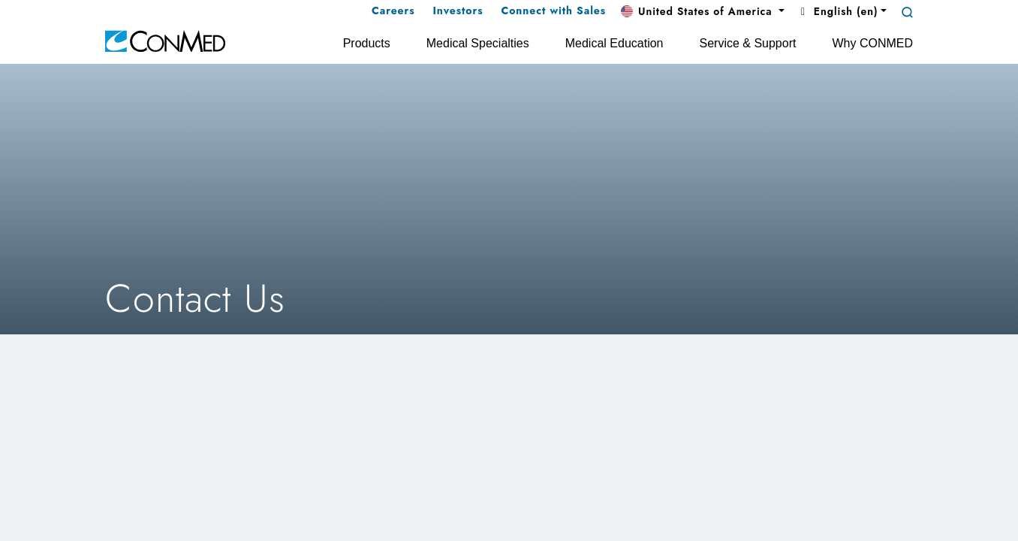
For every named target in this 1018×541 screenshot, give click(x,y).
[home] (165, 40)
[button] (703, 12)
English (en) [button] (837, 11)
